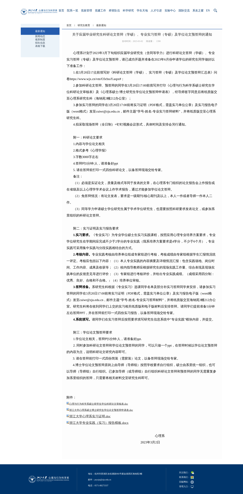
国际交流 (184, 10)
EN (208, 10)
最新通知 (101, 25)
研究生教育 (84, 25)
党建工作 (100, 10)
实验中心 (170, 10)
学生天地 (142, 10)
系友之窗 (198, 10)
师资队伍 (114, 10)
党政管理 (86, 10)
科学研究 (128, 10)
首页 (61, 10)
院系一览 (72, 10)
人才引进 (156, 10)
